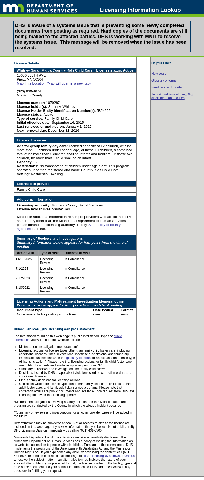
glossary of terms (78, 358)
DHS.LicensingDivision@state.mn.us (109, 456)
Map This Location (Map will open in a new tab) (54, 83)
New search (159, 73)
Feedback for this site (166, 87)
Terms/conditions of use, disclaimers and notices (172, 96)
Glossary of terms (163, 80)
